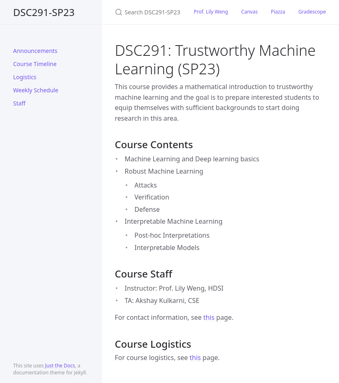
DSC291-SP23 (44, 12)
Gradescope (312, 11)
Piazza (278, 11)
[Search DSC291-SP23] (144, 12)
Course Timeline (35, 64)
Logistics (24, 77)
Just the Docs (60, 365)
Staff (19, 103)
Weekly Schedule (35, 90)
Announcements (35, 51)
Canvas (249, 11)
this (208, 317)
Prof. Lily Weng (211, 11)
